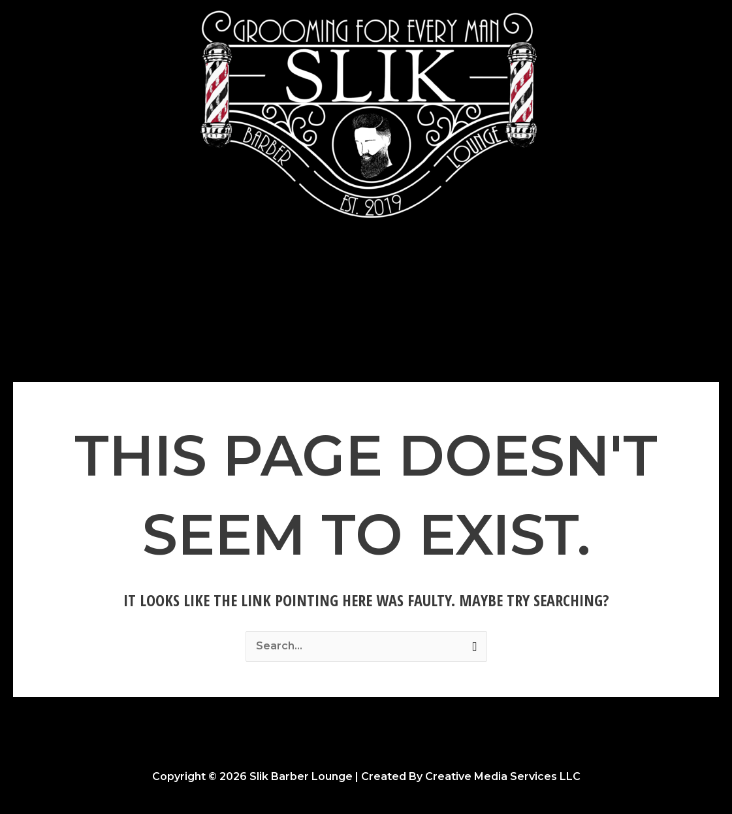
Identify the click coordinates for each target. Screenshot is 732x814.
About (391, 279)
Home (244, 279)
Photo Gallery (317, 279)
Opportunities (467, 279)
